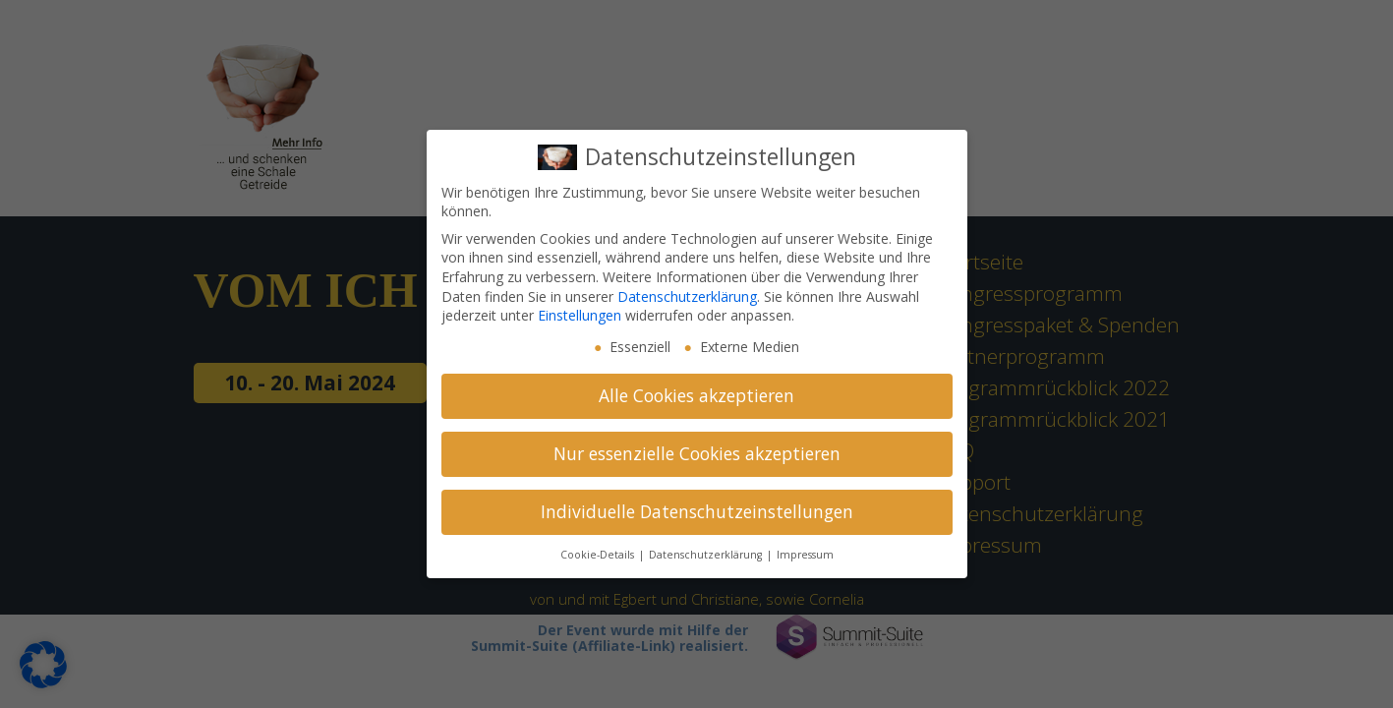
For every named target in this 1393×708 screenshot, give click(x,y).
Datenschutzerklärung (687, 296)
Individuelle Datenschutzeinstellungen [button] (697, 511)
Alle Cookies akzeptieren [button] (696, 395)
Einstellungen (579, 315)
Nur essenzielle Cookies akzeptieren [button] (697, 453)
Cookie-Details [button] (598, 554)
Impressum (805, 554)
